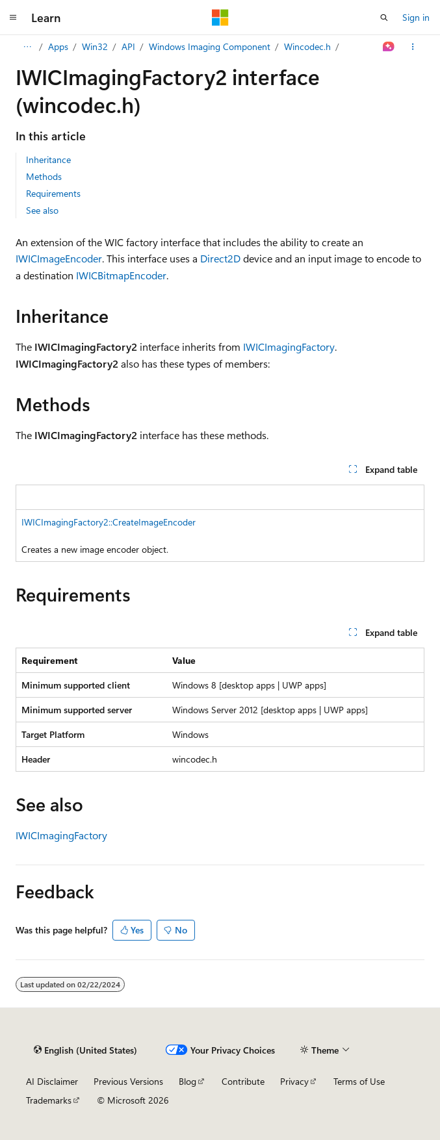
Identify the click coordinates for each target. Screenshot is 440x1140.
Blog (187, 1081)
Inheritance (48, 159)
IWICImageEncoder (59, 258)
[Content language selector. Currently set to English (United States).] (85, 1049)
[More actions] (413, 46)
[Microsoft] (220, 17)
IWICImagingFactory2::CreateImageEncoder (108, 522)
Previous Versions (128, 1081)
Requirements (53, 193)
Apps (58, 46)
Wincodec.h (307, 46)
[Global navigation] (13, 17)
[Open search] (384, 17)
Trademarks (48, 1100)
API (128, 46)
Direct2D (220, 258)
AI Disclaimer (52, 1081)
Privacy (294, 1081)
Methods (44, 176)
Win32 (95, 46)
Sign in (416, 17)
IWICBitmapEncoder (121, 275)
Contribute (243, 1081)
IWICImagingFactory (289, 346)
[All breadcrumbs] (27, 46)
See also (42, 210)
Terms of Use (359, 1081)
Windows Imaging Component (209, 46)
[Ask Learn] (389, 46)
